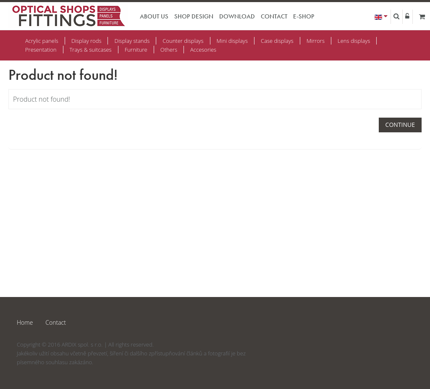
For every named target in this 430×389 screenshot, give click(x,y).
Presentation (41, 49)
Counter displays (183, 41)
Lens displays (354, 41)
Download (237, 16)
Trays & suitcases (91, 49)
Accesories (203, 49)
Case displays (277, 41)
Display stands (131, 41)
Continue (400, 125)
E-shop (303, 16)
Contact (274, 16)
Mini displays (232, 41)
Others (168, 49)
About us (154, 16)
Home (25, 322)
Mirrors (316, 41)
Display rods (86, 41)
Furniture (136, 49)
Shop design (193, 16)
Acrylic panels (41, 41)
